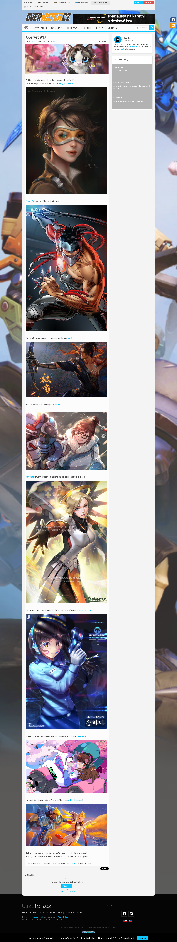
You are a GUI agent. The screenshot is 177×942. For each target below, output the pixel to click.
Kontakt (44, 912)
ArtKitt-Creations (74, 800)
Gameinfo (57, 28)
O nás (80, 912)
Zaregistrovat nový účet (66, 891)
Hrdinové (73, 28)
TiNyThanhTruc (66, 83)
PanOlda (31, 41)
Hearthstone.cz (62, 2)
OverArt (52, 41)
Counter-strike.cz (34, 7)
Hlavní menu (40, 28)
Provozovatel (56, 912)
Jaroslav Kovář (37, 917)
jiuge (69, 338)
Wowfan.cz (44, 2)
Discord (72, 863)
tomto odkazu (132, 47)
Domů (25, 912)
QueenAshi (81, 736)
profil (122, 49)
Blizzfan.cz (29, 2)
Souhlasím (142, 938)
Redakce (34, 912)
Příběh (87, 28)
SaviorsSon (31, 201)
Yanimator (30, 477)
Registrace (148, 2)
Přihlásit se (138, 2)
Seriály (112, 28)
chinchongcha (85, 610)
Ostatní (99, 28)
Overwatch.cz (100, 2)
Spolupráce (70, 912)
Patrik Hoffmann (64, 917)
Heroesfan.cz (82, 2)
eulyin (57, 404)
